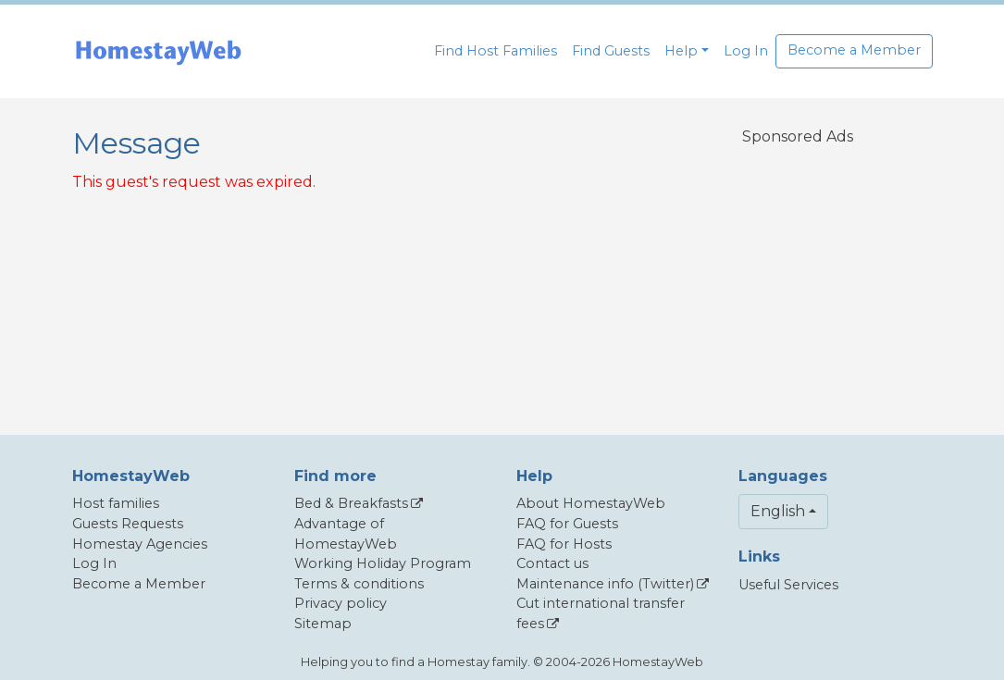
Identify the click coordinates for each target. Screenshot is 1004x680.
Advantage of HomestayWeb (345, 533)
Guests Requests (127, 523)
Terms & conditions (359, 583)
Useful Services (788, 584)
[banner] (158, 51)
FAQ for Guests (567, 523)
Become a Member (854, 50)
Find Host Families (495, 51)
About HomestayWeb (590, 503)
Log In (746, 51)
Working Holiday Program (382, 563)
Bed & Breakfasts (351, 503)
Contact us (552, 563)
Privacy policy (340, 603)
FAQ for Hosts (564, 544)
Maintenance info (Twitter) (605, 583)
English (777, 511)
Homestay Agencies (139, 544)
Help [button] (681, 51)
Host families (115, 503)
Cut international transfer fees (600, 613)
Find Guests (611, 51)
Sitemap (323, 623)
